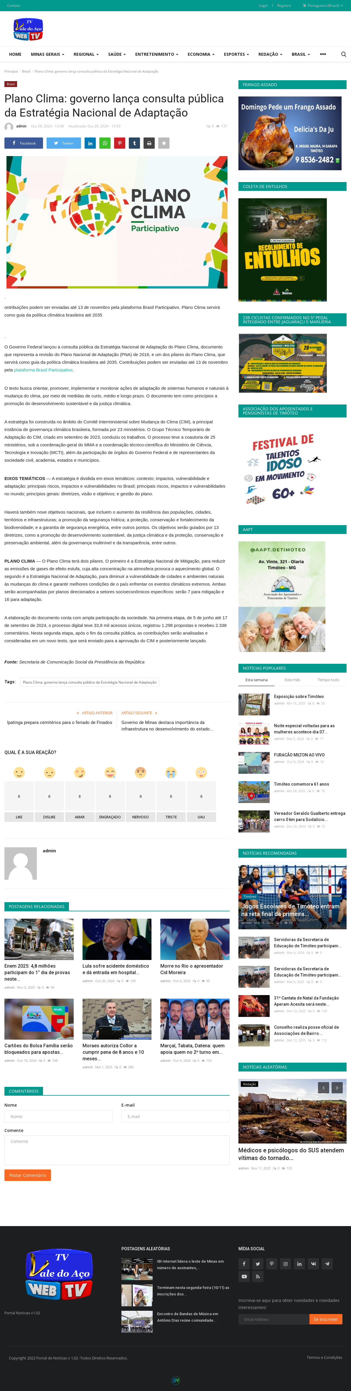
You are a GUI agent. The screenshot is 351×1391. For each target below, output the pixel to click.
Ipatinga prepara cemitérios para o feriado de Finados (59, 722)
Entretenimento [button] (156, 54)
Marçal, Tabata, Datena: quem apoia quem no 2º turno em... (192, 1049)
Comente (13, 1130)
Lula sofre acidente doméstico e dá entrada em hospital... (116, 969)
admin (15, 127)
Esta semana (256, 679)
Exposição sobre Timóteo (299, 696)
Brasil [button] (301, 54)
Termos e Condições (324, 1357)
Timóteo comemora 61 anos (301, 784)
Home (15, 54)
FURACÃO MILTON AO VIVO (299, 755)
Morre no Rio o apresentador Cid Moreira (191, 969)
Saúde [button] (117, 54)
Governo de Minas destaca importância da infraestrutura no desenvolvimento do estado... (167, 726)
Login (263, 5)
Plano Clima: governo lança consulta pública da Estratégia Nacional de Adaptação (89, 682)
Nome (10, 1105)
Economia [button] (201, 54)
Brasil (26, 71)
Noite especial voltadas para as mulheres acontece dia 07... (304, 728)
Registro (284, 5)
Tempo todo (329, 679)
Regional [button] (86, 54)
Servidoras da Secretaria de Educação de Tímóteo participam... (308, 942)
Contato (13, 5)
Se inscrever (326, 1319)
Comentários (24, 1091)
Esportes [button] (236, 54)
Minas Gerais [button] (47, 54)
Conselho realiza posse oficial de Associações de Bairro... (306, 1030)
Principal (11, 71)
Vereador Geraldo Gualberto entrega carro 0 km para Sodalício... (309, 816)
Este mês (292, 679)
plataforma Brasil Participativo (43, 369)
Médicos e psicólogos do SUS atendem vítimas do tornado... (291, 1154)
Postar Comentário (27, 1175)
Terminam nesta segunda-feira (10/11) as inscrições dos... (193, 1290)
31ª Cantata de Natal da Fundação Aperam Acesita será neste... (306, 1001)
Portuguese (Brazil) (323, 5)
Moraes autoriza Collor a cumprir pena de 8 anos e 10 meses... (113, 1052)
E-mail (128, 1105)
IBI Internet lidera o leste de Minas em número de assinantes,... (190, 1264)
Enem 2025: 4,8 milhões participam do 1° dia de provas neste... (37, 972)
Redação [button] (270, 54)
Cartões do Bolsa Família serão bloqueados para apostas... (38, 1049)
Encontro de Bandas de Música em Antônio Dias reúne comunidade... (187, 1317)
